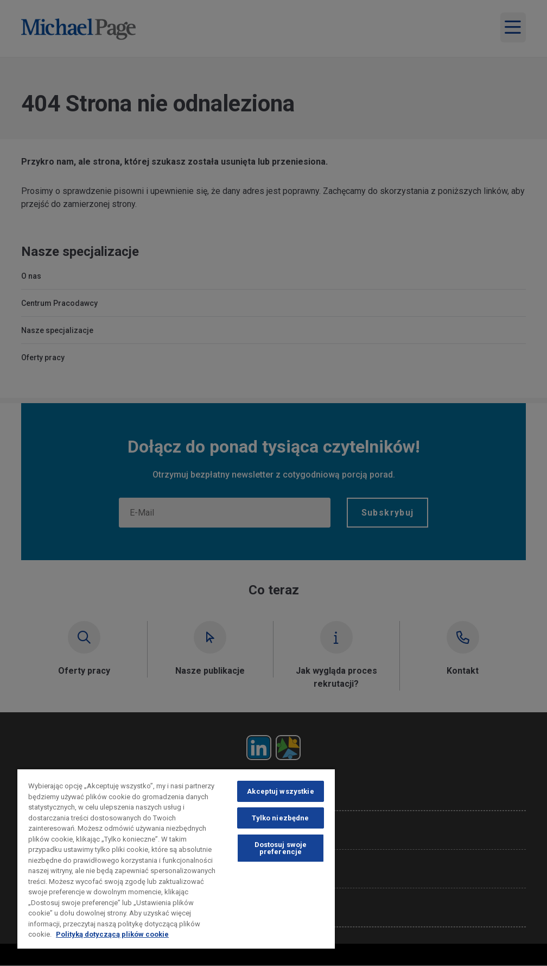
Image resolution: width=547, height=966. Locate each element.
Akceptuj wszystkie (280, 791)
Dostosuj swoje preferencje (281, 848)
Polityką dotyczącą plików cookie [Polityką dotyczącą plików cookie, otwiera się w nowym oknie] (112, 934)
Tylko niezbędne (280, 818)
